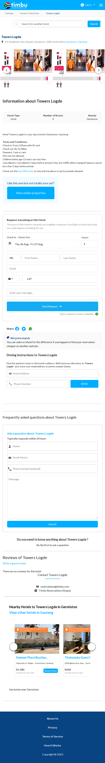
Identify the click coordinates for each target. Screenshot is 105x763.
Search (94, 23)
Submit (52, 524)
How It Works (52, 745)
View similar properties (31, 193)
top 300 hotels (25, 171)
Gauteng (82, 41)
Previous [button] (6, 70)
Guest (85, 237)
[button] (91, 647)
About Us (52, 718)
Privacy (52, 727)
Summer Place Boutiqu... (32, 657)
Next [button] (98, 70)
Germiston (71, 41)
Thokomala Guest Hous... (81, 657)
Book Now (50, 670)
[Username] (53, 24)
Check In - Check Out (18, 237)
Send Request (52, 306)
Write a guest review (14, 563)
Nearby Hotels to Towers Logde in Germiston (43, 607)
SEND (84, 383)
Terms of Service (52, 736)
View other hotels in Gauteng (31, 612)
